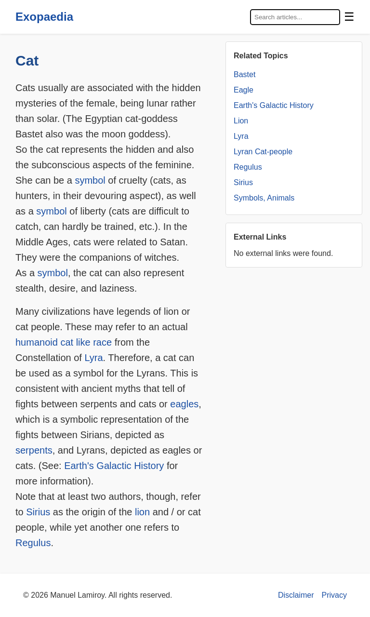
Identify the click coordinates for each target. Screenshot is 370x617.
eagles (184, 404)
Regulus (33, 542)
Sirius (38, 512)
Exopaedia (44, 16)
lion (142, 512)
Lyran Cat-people (263, 152)
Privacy (334, 595)
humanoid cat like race (63, 342)
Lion (241, 121)
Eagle (243, 90)
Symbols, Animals (264, 198)
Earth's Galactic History (114, 465)
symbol (90, 180)
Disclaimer (296, 595)
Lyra (93, 357)
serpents (34, 450)
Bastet (244, 74)
